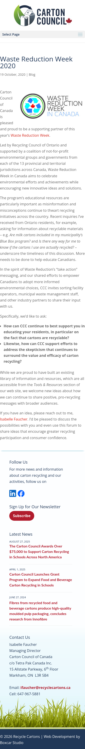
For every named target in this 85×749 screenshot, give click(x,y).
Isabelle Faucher (13, 419)
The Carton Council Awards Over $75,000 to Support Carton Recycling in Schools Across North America (39, 551)
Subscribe (21, 515)
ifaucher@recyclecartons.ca (45, 687)
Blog (32, 74)
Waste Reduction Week (30, 135)
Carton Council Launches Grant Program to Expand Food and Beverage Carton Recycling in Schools (40, 579)
